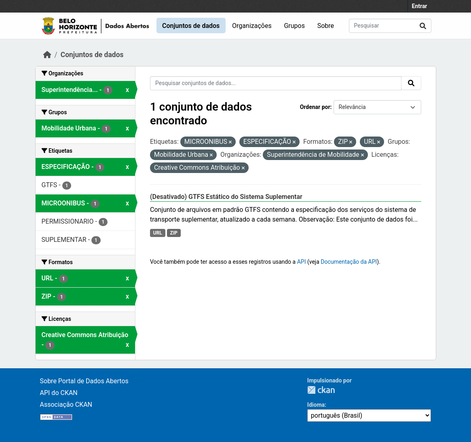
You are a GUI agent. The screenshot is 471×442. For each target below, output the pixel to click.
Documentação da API (349, 261)
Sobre (325, 26)
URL (157, 233)
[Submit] (422, 26)
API (301, 261)
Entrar (419, 6)
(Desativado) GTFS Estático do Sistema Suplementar (226, 197)
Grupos (294, 26)
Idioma (316, 404)
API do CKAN (59, 393)
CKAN (321, 390)
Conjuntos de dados (191, 26)
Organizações (252, 26)
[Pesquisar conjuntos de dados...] (390, 26)
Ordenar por (315, 107)
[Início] (47, 55)
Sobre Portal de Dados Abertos (84, 381)
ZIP (173, 233)
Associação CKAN (66, 404)
